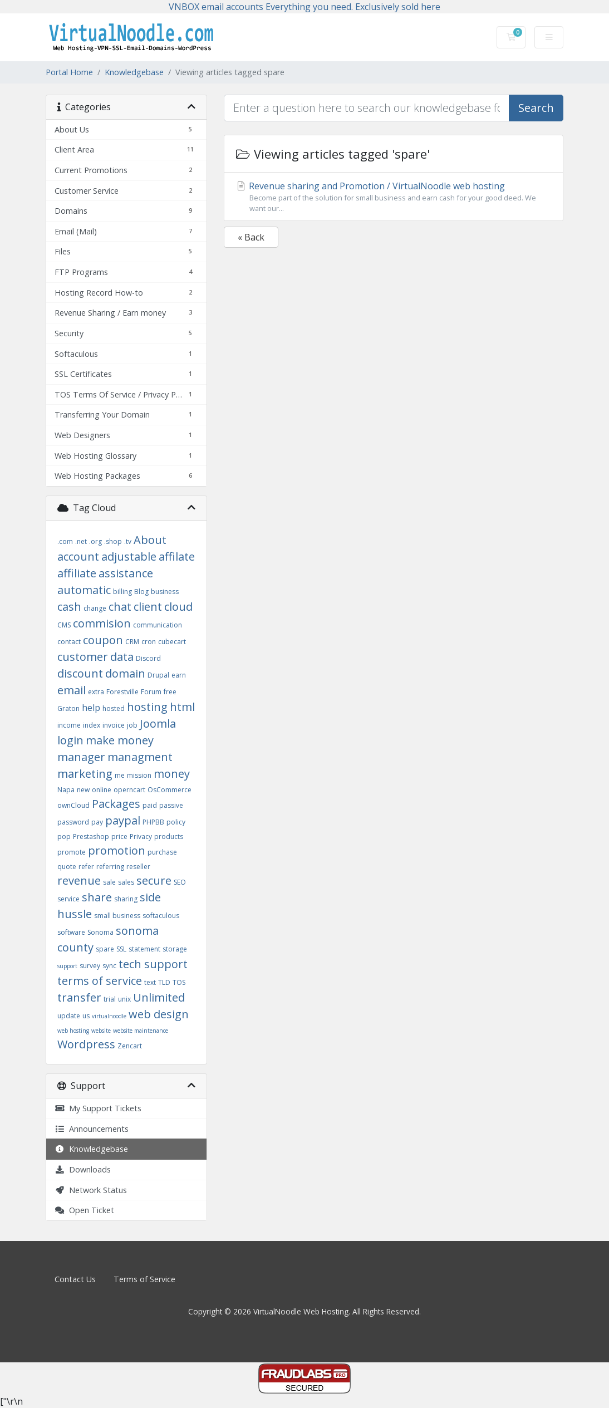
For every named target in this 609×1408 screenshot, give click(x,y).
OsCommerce (169, 789)
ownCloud (73, 805)
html (182, 706)
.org (95, 541)
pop (64, 836)
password (73, 822)
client (148, 606)
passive (171, 805)
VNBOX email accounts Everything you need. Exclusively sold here (304, 7)
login (70, 740)
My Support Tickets (98, 1108)
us (86, 1016)
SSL (121, 949)
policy (175, 822)
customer (82, 656)
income (69, 725)
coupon (103, 639)
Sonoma (100, 932)
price (119, 836)
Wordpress (86, 1044)
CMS (64, 625)
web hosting (73, 1030)
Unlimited (159, 997)
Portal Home (69, 72)
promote (71, 852)
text (150, 982)
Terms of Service (144, 1279)
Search (536, 107)
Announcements (92, 1129)
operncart (129, 789)
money (172, 773)
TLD (164, 982)
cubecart (172, 641)
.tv (127, 541)
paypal (122, 820)
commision (102, 623)
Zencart (129, 1046)
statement (144, 949)
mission (139, 775)
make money (120, 740)
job (132, 725)
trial (110, 999)
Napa (66, 789)
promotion (116, 850)
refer (86, 866)
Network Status (91, 1190)
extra (96, 691)
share (97, 897)
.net (81, 541)
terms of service (99, 980)
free (170, 691)
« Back (251, 237)
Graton (68, 708)
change (95, 608)
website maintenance (140, 1030)
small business (117, 915)
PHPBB (153, 822)
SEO (180, 882)
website (101, 1030)
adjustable (128, 556)
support (67, 966)
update (68, 1016)
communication (157, 625)
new (83, 789)
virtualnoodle (109, 1016)
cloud (178, 606)
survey (90, 965)
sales (126, 882)
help (91, 707)
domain (125, 673)
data (122, 656)
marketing (84, 773)
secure (153, 880)
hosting (147, 706)
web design (159, 1014)
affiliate (76, 573)
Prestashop (91, 836)
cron (148, 641)
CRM (132, 641)
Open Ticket (84, 1210)
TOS (179, 982)
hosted (113, 708)
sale (109, 882)
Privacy (141, 836)
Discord (148, 658)
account (78, 556)
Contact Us (75, 1279)
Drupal (158, 675)
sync (109, 965)
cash (69, 606)
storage (175, 949)
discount (80, 673)
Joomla (158, 723)
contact (69, 641)
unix (124, 999)
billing (122, 591)
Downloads (83, 1169)
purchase (162, 852)
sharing (125, 899)
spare (105, 949)
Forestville (122, 691)
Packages (116, 803)
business (165, 591)
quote (66, 866)
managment (140, 756)
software (71, 932)
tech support (153, 964)
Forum (151, 691)
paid (150, 805)
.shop (113, 541)
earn (178, 675)
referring (110, 866)
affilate (177, 556)
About (150, 539)
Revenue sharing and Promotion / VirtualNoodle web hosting (393, 197)
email (71, 690)
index (91, 725)
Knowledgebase (134, 72)
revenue (79, 880)
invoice (113, 725)
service (68, 899)
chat (120, 606)
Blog (141, 591)
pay (97, 822)
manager (81, 756)
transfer (79, 997)
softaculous (161, 915)
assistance (126, 573)
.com (65, 541)
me (120, 775)
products (168, 836)
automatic (84, 589)
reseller (138, 866)
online (101, 789)
